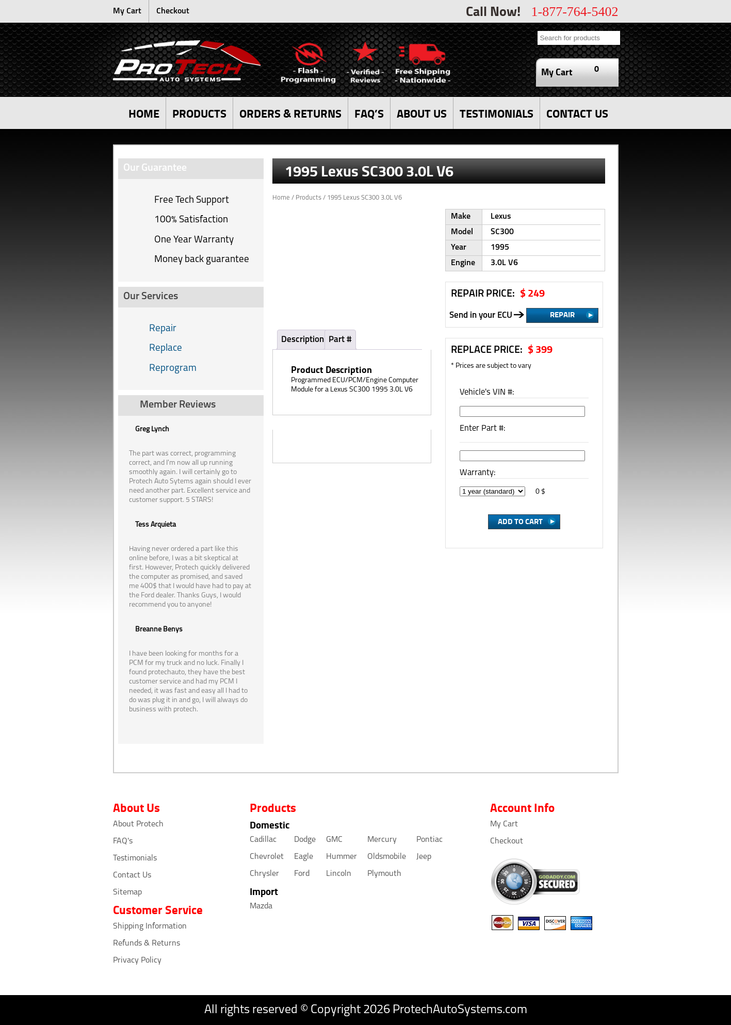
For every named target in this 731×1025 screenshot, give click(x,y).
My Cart (127, 11)
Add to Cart (520, 521)
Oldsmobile (386, 857)
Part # (340, 339)
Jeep (423, 857)
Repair (162, 329)
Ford (302, 874)
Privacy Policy (137, 960)
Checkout (172, 11)
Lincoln (338, 874)
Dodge (305, 840)
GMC (334, 840)
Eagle (303, 857)
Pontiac (429, 840)
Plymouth (384, 874)
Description (302, 339)
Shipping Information (150, 926)
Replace (165, 348)
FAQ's (123, 841)
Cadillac (263, 840)
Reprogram (173, 368)
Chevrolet (267, 857)
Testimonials (135, 858)
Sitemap (127, 892)
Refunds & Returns (146, 943)
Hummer (341, 857)
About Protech (138, 824)
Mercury (382, 840)
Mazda (261, 906)
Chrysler (264, 874)
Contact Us (132, 875)
